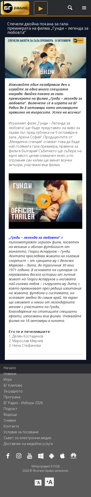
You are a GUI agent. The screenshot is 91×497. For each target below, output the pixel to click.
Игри (8, 379)
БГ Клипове (13, 385)
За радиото (13, 391)
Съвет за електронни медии (27, 437)
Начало (10, 367)
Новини (10, 373)
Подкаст (10, 408)
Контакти (11, 426)
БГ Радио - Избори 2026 (23, 402)
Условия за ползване (21, 432)
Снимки (10, 420)
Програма (12, 397)
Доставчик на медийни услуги (28, 443)
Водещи (10, 414)
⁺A (49, 482)
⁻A (38, 482)
